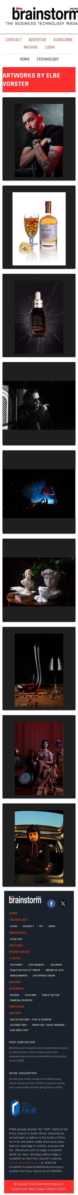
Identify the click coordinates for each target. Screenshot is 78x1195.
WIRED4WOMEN (18, 975)
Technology (18, 920)
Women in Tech (55, 970)
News (52, 926)
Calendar (56, 964)
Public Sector (50, 995)
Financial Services (21, 1000)
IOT (41, 926)
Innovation (17, 933)
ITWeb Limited (36, 1189)
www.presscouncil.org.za (24, 1163)
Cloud (13, 926)
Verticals (16, 1007)
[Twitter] (63, 903)
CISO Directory (19, 1030)
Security (28, 926)
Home (13, 913)
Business (16, 989)
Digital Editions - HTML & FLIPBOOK (30, 1019)
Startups (16, 939)
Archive (15, 982)
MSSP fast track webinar (48, 1025)
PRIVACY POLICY (56, 1189)
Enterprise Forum (44, 975)
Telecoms (30, 995)
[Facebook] (51, 903)
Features (16, 946)
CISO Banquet (36, 964)
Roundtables (19, 952)
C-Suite (15, 958)
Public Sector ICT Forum (25, 970)
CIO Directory (18, 1025)
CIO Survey (16, 964)
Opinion (14, 995)
